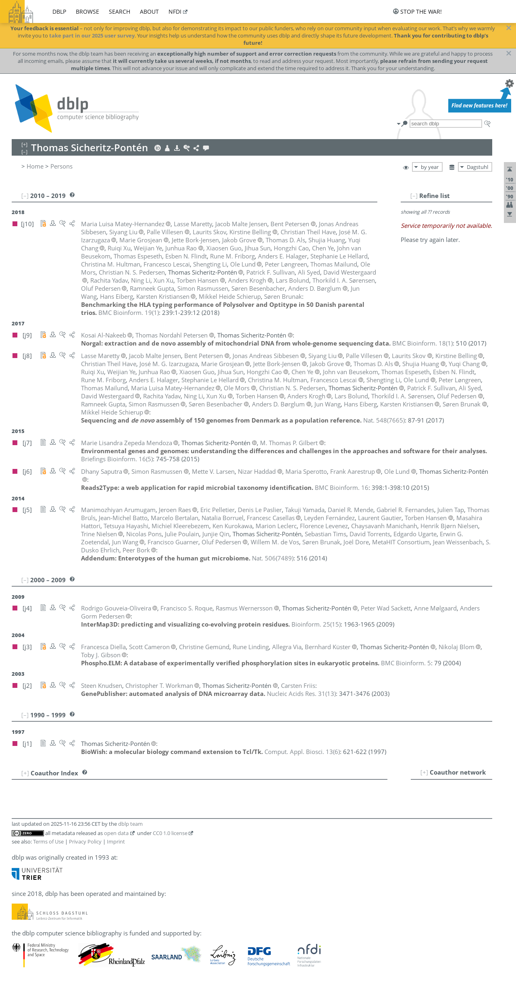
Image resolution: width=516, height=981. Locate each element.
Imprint (116, 841)
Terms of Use (48, 841)
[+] (424, 772)
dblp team (130, 823)
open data (116, 833)
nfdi (175, 11)
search (119, 11)
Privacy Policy (85, 841)
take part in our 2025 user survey (92, 35)
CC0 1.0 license (170, 833)
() (128, 312)
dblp (59, 11)
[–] (414, 196)
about (149, 11)
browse (87, 11)
